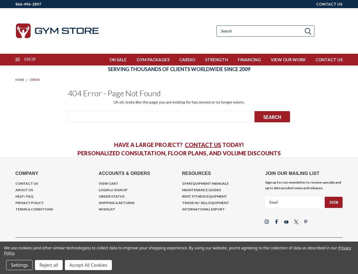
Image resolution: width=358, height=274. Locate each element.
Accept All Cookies (88, 265)
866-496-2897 (28, 4)
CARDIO (187, 59)
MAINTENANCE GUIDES (201, 190)
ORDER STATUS (111, 196)
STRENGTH (216, 59)
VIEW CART (108, 183)
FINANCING (249, 59)
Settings (19, 265)
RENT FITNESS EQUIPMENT (204, 196)
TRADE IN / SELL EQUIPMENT (205, 203)
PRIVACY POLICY (29, 203)
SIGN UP (121, 190)
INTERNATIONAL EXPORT (203, 209)
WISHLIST (107, 209)
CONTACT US (329, 4)
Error (35, 80)
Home (19, 80)
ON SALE (118, 59)
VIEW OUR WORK (288, 59)
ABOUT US (24, 190)
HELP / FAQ (24, 196)
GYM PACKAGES (152, 59)
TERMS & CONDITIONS (34, 209)
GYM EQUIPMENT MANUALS (205, 183)
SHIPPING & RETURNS (117, 203)
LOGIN (104, 190)
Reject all (48, 265)
